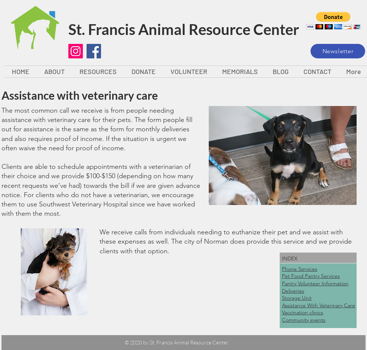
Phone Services (299, 269)
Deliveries (293, 291)
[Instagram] (75, 51)
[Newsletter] (338, 51)
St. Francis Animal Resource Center (183, 29)
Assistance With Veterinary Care (318, 305)
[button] (333, 20)
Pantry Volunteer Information (315, 283)
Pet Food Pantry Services (311, 276)
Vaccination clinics (302, 312)
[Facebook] (94, 51)
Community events (303, 320)
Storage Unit (297, 298)
